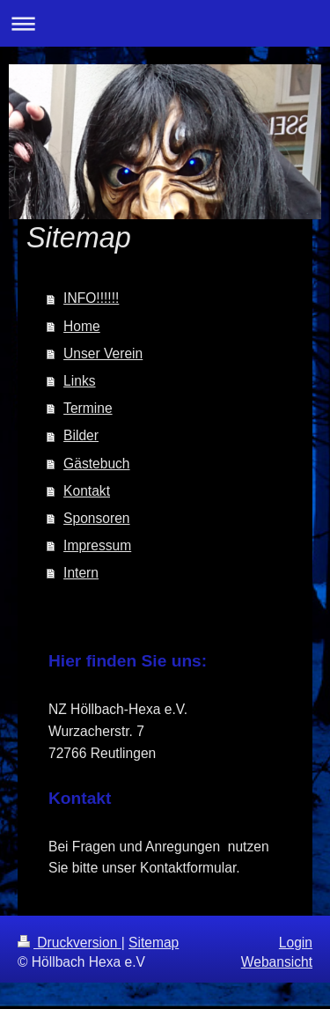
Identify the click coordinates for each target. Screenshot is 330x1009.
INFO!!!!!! (91, 298)
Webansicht (276, 961)
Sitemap (153, 942)
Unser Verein (103, 353)
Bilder (81, 435)
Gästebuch (96, 463)
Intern (81, 572)
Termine (87, 408)
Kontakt (86, 490)
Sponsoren (96, 518)
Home (81, 326)
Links (79, 380)
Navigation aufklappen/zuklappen (165, 23)
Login (295, 942)
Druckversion (69, 942)
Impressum (97, 545)
